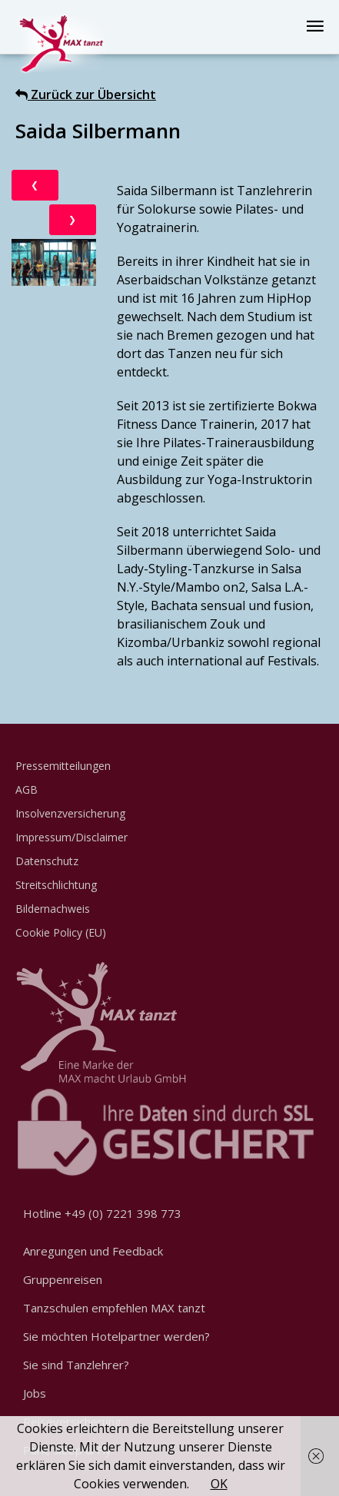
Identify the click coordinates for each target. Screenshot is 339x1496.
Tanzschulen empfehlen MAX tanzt (114, 1307)
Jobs (34, 1393)
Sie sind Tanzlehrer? (76, 1364)
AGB (26, 789)
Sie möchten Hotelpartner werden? (116, 1336)
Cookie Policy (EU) (60, 932)
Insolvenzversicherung (70, 813)
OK (219, 1483)
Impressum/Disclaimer (71, 837)
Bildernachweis (52, 908)
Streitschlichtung (56, 884)
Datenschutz (46, 861)
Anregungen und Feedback (93, 1251)
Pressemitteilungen (63, 765)
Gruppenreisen (62, 1279)
